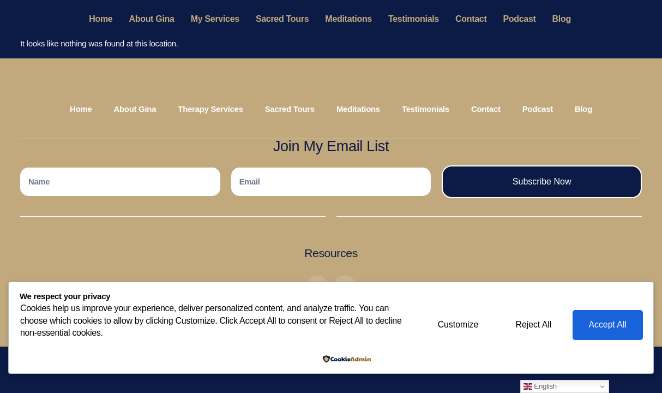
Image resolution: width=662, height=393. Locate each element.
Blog (561, 18)
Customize (454, 325)
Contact (470, 18)
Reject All (531, 325)
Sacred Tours (282, 18)
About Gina (151, 18)
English (540, 386)
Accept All (607, 325)
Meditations (348, 18)
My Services (215, 18)
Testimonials (413, 18)
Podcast (519, 18)
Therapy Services (210, 109)
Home (100, 18)
